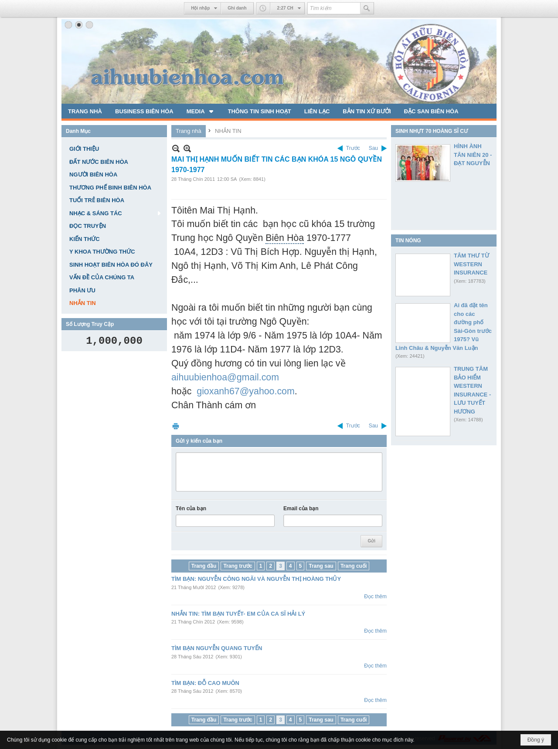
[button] (200, 111)
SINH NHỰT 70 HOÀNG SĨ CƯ (431, 131)
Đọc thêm (375, 596)
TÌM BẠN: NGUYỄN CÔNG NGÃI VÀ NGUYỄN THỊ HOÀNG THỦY (256, 579)
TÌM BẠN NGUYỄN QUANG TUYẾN (216, 648)
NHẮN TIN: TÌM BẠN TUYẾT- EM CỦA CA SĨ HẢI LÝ (238, 613)
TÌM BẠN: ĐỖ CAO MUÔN (205, 683)
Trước (353, 148)
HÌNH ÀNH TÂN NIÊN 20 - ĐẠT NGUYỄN (473, 154)
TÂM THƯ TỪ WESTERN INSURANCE (471, 264)
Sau (373, 148)
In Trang (175, 425)
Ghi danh (237, 8)
